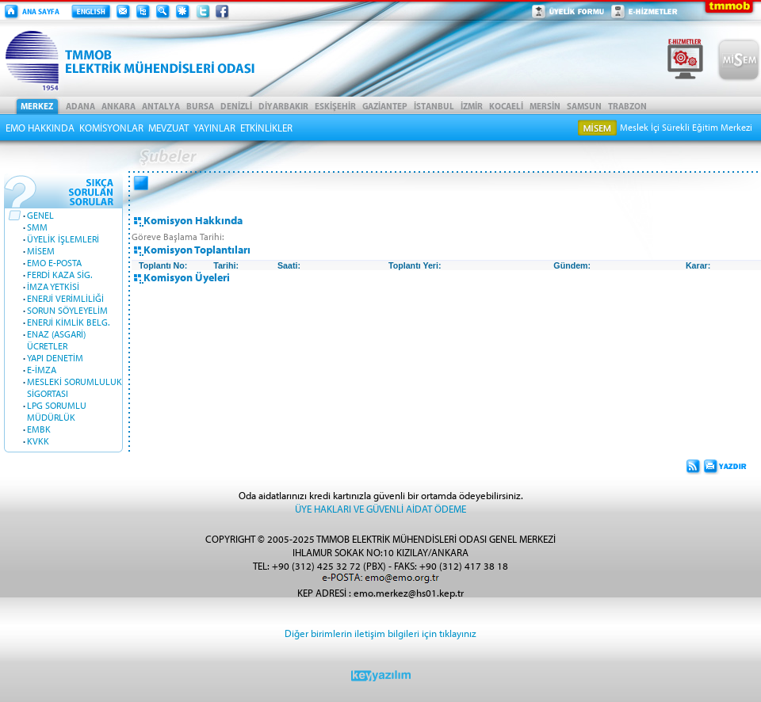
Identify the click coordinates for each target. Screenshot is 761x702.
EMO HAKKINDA (40, 127)
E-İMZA (41, 370)
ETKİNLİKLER (266, 127)
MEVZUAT (168, 127)
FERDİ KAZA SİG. (59, 274)
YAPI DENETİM (55, 358)
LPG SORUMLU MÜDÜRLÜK (56, 411)
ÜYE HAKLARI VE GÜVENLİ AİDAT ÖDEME (380, 508)
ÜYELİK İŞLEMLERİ (63, 239)
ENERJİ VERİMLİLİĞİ (65, 298)
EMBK (39, 429)
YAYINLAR (214, 127)
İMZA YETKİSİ (53, 286)
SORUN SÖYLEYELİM (67, 310)
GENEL (40, 215)
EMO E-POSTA (54, 263)
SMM (37, 227)
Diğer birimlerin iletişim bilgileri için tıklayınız (380, 632)
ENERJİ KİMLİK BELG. (68, 322)
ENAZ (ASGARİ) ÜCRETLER (56, 340)
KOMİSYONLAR (111, 127)
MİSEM (41, 251)
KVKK (38, 441)
